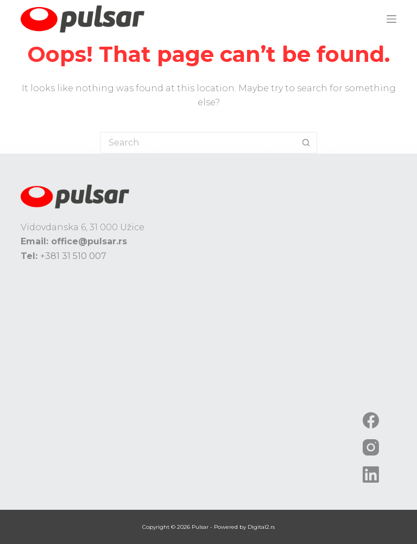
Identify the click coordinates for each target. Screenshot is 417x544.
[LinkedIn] (371, 474)
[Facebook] (371, 420)
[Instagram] (371, 447)
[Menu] (391, 19)
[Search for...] (197, 143)
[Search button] (306, 143)
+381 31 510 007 (73, 256)
